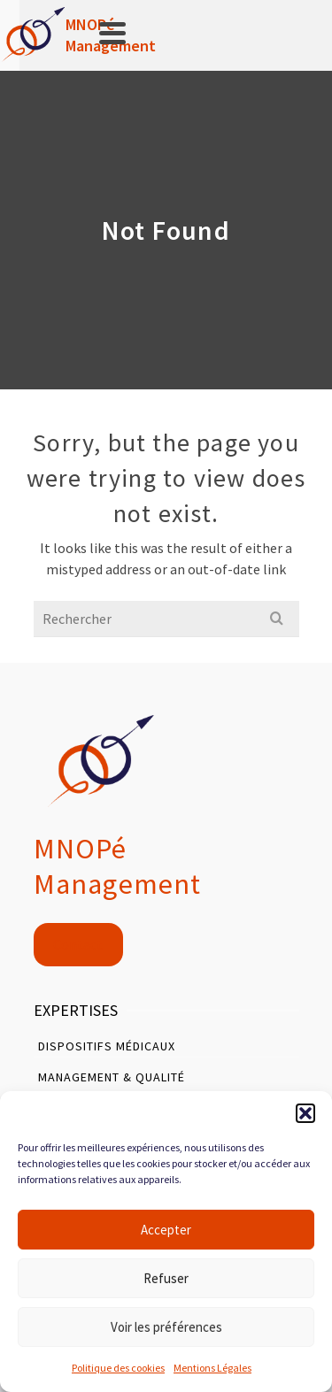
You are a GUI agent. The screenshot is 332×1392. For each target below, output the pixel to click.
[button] (305, 1113)
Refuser (166, 1278)
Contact (78, 944)
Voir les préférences (166, 1327)
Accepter (166, 1229)
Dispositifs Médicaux (106, 1046)
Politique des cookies (118, 1367)
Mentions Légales (212, 1367)
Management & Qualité (111, 1077)
